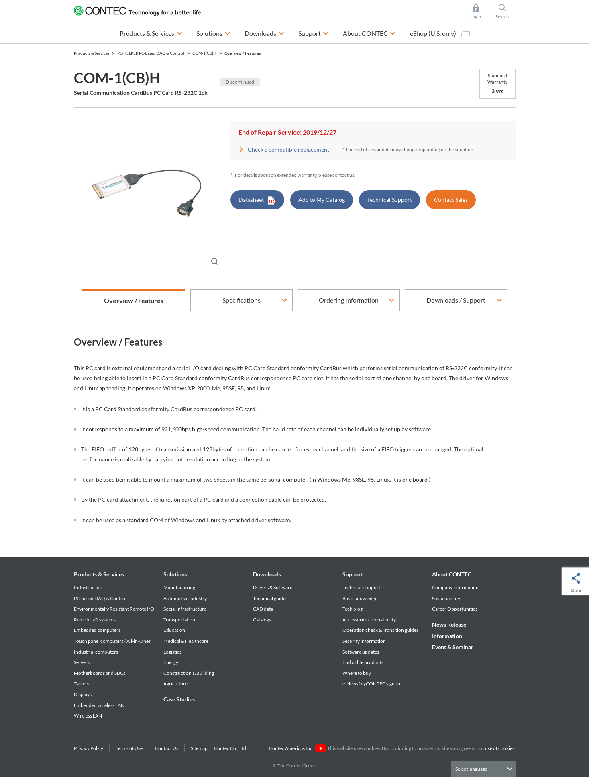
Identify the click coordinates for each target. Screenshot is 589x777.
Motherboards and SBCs (99, 673)
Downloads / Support (455, 300)
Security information (364, 641)
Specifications (241, 300)
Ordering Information (349, 300)
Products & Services (99, 574)
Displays (83, 694)
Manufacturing (179, 587)
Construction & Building (188, 673)
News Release (449, 624)
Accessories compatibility (369, 620)
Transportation (179, 620)
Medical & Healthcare (185, 641)
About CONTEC (451, 574)
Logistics (172, 652)
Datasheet (257, 200)
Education (174, 630)
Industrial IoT (88, 587)
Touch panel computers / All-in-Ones (112, 641)
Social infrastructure (184, 609)
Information (447, 635)
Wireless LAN (88, 716)
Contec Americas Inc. (297, 748)
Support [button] (313, 32)
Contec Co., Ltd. (231, 748)
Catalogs (262, 620)
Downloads (267, 574)
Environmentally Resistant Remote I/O (114, 609)
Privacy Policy (88, 748)
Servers (82, 662)
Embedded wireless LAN (99, 705)
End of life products (362, 662)
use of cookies (499, 748)
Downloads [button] (264, 32)
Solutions (175, 574)
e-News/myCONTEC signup (371, 684)
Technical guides (270, 598)
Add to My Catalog (321, 199)
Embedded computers (97, 630)
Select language (471, 769)
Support (352, 574)
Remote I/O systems (95, 620)
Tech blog (352, 609)
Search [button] (505, 11)
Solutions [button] (213, 32)
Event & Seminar (452, 647)
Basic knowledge (359, 598)
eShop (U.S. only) (440, 33)
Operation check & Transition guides (380, 630)
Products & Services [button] (151, 32)
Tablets (81, 684)
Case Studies (179, 699)
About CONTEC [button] (369, 32)
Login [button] (479, 11)
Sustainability (446, 598)
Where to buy (356, 673)
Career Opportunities (454, 609)
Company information (455, 587)
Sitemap (199, 748)
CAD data (263, 609)
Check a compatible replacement (288, 149)
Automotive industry (185, 598)
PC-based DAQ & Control (100, 598)
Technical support (361, 587)
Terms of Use (129, 748)
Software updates (360, 652)
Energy (170, 662)
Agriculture (175, 684)
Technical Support (389, 199)
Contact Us (166, 748)
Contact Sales (451, 199)
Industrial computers (96, 652)
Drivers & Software (272, 587)
